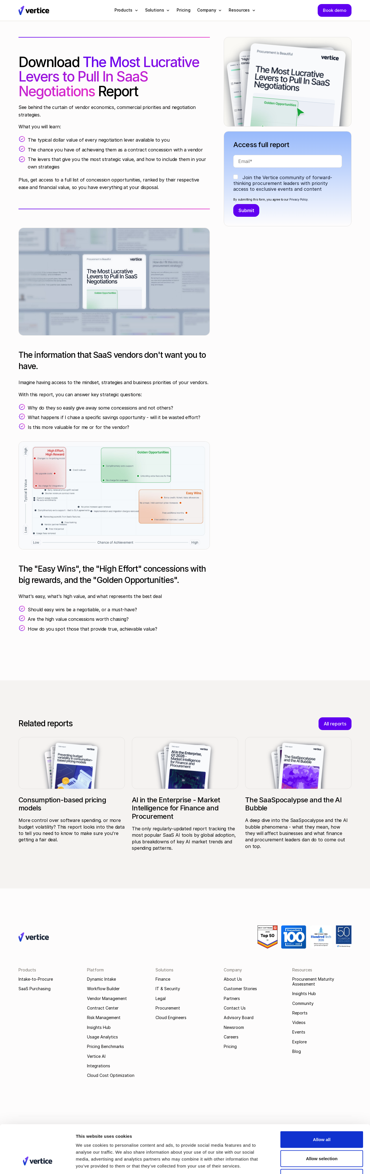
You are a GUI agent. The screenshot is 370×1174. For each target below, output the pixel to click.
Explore (299, 1041)
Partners (232, 998)
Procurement (168, 1008)
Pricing (230, 1046)
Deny (322, 1136)
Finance (163, 979)
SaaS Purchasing (34, 988)
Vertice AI (96, 1056)
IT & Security (168, 988)
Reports (300, 1012)
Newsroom (234, 1027)
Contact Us (235, 1008)
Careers (231, 1036)
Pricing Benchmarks (105, 1046)
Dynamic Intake (101, 979)
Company (233, 969)
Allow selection (321, 1117)
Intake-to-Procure (35, 979)
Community (303, 1003)
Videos (299, 1022)
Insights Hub (99, 1027)
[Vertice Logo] (33, 10)
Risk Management (104, 1017)
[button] (126, 10)
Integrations (98, 1065)
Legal (161, 998)
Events (298, 1031)
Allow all (322, 1098)
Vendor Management (107, 998)
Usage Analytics (102, 1036)
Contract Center (103, 1008)
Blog (296, 1051)
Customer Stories (240, 988)
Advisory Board (239, 1017)
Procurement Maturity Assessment (313, 981)
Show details (303, 1162)
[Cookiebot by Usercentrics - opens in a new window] (37, 1162)
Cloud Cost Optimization (110, 1075)
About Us (233, 979)
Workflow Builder (103, 988)
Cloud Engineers (171, 1017)
